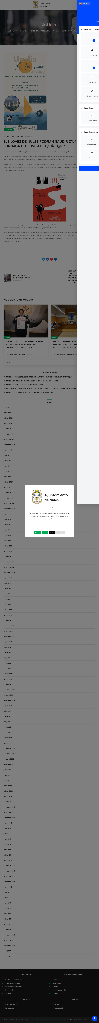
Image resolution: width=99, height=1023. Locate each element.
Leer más (37, 532)
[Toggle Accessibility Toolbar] (95, 1019)
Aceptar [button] (45, 532)
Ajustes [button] (52, 532)
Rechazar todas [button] (60, 532)
